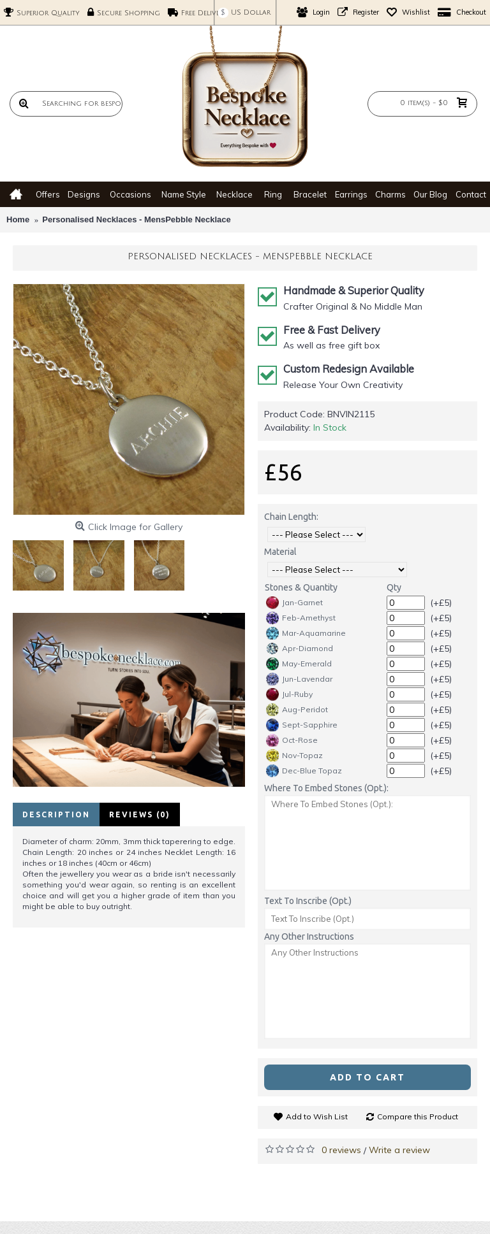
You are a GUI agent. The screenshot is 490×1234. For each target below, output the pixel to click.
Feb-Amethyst (301, 618)
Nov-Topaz (294, 755)
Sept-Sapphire (302, 725)
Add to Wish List (317, 1116)
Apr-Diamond (299, 648)
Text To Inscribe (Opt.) (308, 901)
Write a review (399, 1150)
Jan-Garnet (294, 602)
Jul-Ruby (289, 694)
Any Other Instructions (309, 936)
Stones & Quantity (301, 587)
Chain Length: (291, 517)
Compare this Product (417, 1116)
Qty (394, 587)
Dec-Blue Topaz (304, 770)
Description (56, 814)
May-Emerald (299, 663)
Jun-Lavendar (299, 679)
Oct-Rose (292, 740)
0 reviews (341, 1150)
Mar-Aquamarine (306, 633)
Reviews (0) (139, 814)
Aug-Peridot (297, 709)
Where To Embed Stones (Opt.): (326, 788)
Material (280, 552)
